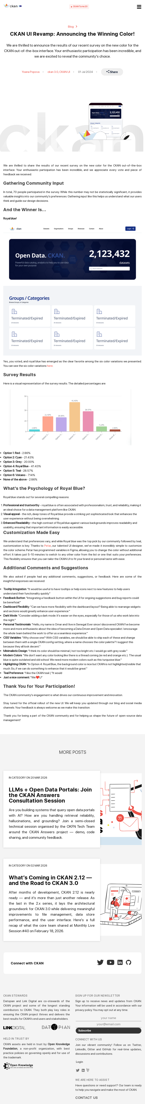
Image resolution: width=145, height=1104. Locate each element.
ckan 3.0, (53, 72)
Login (79, 1062)
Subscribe (84, 1030)
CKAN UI (64, 72)
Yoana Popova (31, 72)
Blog (72, 26)
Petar (47, 545)
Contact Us (86, 1097)
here (50, 366)
